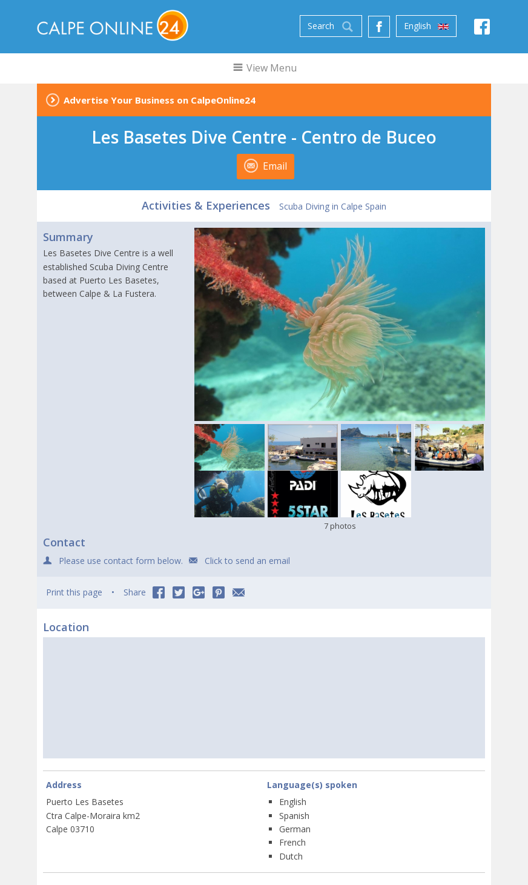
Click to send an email (247, 560)
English (426, 26)
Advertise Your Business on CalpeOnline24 (160, 100)
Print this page (74, 592)
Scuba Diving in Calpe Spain (332, 206)
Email (265, 166)
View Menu (264, 68)
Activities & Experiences (206, 205)
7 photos (340, 525)
